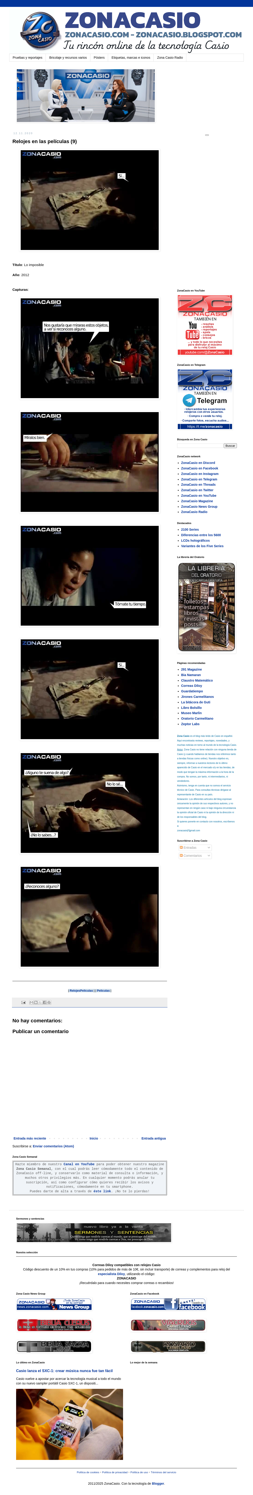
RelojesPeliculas (81, 990)
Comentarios (191, 855)
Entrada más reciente (30, 1138)
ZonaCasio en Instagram (200, 474)
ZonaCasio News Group (199, 506)
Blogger (158, 1483)
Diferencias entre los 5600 (201, 535)
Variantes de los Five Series (202, 546)
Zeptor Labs (190, 724)
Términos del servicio (163, 1472)
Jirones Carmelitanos (197, 697)
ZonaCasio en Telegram (199, 479)
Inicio (94, 1138)
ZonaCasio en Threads (198, 484)
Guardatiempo (192, 691)
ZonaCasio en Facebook (199, 468)
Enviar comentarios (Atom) (53, 1146)
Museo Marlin (191, 713)
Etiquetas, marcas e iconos (131, 57)
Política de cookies (88, 1472)
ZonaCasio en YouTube (198, 495)
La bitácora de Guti (195, 702)
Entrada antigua (153, 1138)
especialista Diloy (111, 1274)
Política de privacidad (115, 1472)
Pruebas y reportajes (27, 57)
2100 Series (190, 529)
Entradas (188, 847)
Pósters (99, 57)
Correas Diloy (191, 686)
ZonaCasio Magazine (197, 501)
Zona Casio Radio (170, 57)
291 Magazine (191, 669)
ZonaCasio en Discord (198, 463)
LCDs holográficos (195, 540)
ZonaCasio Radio (194, 512)
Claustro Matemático (197, 680)
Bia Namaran (191, 675)
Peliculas (103, 990)
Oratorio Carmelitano (197, 718)
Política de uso (139, 1472)
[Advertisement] (211, 212)
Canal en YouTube (79, 1164)
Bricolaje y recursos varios (68, 57)
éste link (102, 1191)
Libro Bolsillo (191, 708)
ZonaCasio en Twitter (197, 490)
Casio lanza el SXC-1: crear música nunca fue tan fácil (64, 1371)
